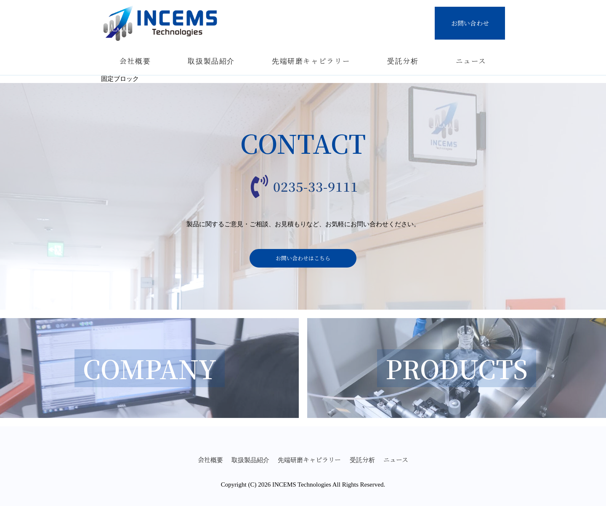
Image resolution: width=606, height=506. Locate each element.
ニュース (471, 61)
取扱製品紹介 (211, 61)
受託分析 (403, 61)
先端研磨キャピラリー (311, 61)
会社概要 (135, 61)
